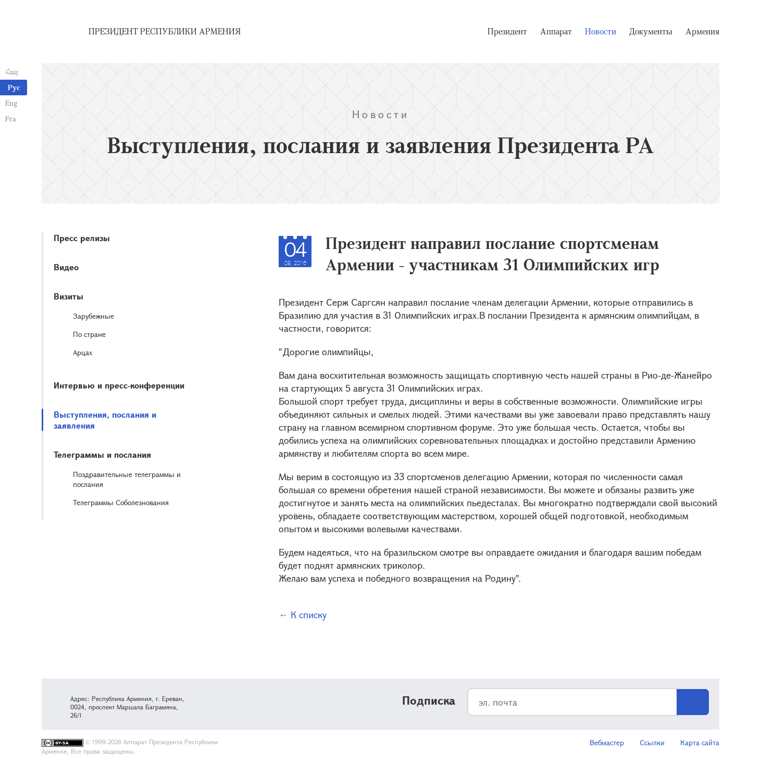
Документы (650, 31)
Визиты (68, 296)
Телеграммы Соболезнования (121, 502)
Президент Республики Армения (165, 31)
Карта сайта (699, 742)
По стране (89, 334)
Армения (702, 31)
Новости (600, 31)
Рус (14, 87)
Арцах (82, 352)
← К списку (303, 614)
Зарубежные (93, 316)
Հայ (11, 72)
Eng (11, 103)
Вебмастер (607, 742)
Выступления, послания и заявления (105, 420)
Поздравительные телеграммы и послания (127, 479)
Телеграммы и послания (102, 454)
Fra (10, 118)
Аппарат (556, 31)
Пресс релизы (82, 237)
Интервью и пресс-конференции (119, 385)
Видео (66, 266)
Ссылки (652, 742)
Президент (507, 31)
